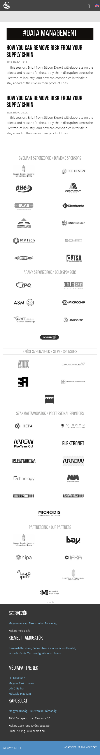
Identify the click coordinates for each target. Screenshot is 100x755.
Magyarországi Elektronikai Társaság (33, 623)
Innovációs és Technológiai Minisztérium (35, 653)
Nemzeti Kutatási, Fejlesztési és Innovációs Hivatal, (42, 648)
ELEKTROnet (17, 678)
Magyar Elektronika (21, 683)
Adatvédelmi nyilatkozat (80, 747)
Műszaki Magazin (20, 694)
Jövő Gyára (16, 688)
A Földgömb (8, 5)
